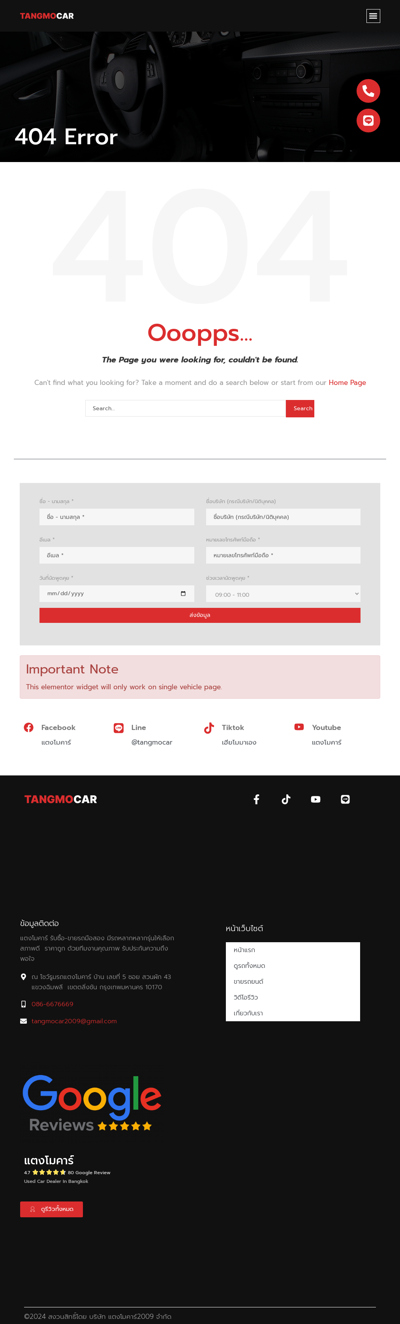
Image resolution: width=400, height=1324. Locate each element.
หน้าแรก (244, 950)
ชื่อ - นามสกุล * (56, 501)
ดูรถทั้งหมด (249, 966)
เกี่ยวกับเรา (248, 1013)
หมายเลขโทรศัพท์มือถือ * (233, 539)
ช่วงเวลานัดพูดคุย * (228, 578)
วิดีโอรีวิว (246, 997)
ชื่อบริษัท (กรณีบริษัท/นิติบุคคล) (241, 501)
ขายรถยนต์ (248, 981)
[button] (373, 16)
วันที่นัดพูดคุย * (56, 578)
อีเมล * (47, 539)
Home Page (347, 382)
